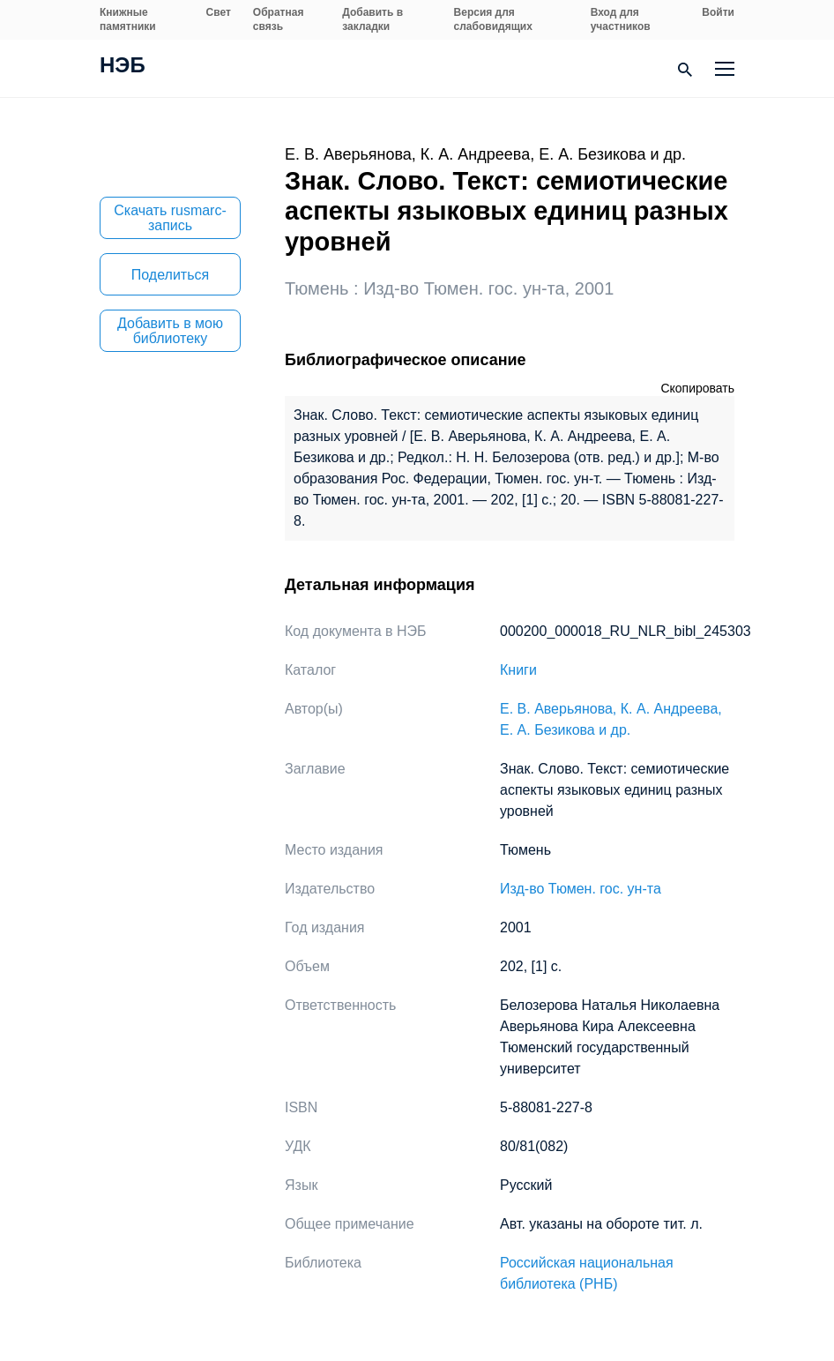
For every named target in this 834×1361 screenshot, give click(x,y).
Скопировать (697, 388)
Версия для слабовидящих (493, 19)
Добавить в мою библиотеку (170, 331)
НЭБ (122, 67)
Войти (718, 12)
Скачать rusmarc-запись (170, 218)
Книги (518, 669)
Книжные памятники (128, 19)
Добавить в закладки (372, 19)
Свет (218, 12)
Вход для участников (621, 19)
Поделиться (170, 274)
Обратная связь (278, 19)
